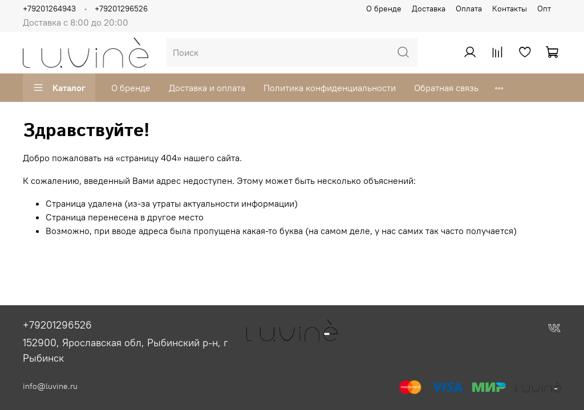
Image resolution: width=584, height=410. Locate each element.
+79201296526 (121, 8)
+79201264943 (49, 8)
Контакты (509, 8)
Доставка (428, 8)
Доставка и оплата (207, 87)
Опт (544, 8)
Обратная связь (446, 87)
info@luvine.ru (50, 386)
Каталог (59, 87)
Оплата (469, 8)
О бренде (384, 8)
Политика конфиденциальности (329, 87)
